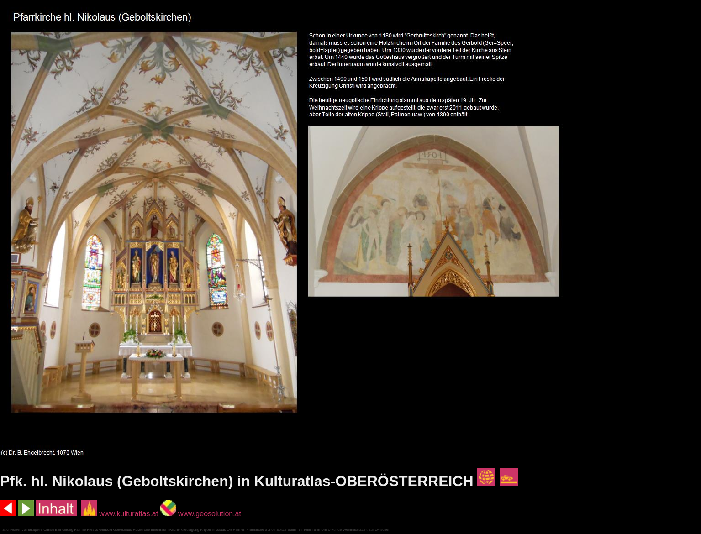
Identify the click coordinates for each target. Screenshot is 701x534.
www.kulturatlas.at (119, 514)
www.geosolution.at (200, 514)
